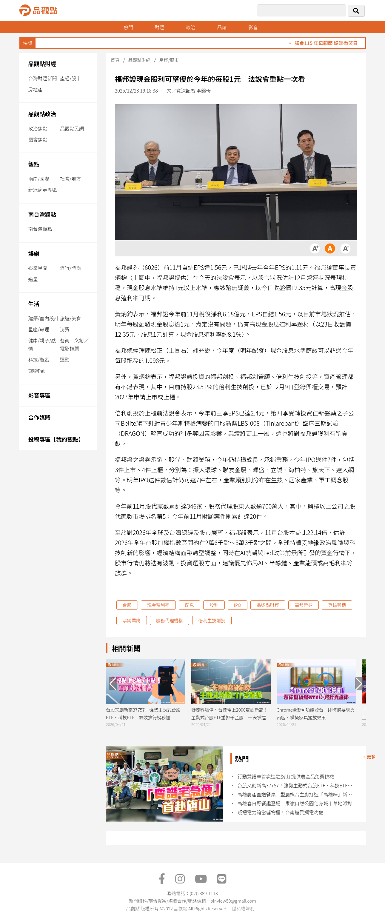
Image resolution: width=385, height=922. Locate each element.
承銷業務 (132, 620)
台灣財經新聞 (42, 78)
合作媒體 (39, 417)
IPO (237, 605)
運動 (65, 359)
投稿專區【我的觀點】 (56, 439)
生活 (33, 303)
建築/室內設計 (43, 318)
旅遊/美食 (70, 318)
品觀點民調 (72, 128)
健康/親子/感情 (42, 344)
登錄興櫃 (337, 605)
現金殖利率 (158, 605)
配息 (189, 605)
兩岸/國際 (38, 178)
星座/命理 (38, 329)
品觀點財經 (42, 63)
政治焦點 (37, 128)
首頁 (115, 60)
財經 (159, 27)
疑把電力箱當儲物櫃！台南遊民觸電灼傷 (281, 812)
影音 (253, 27)
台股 (127, 605)
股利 (214, 605)
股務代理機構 (169, 620)
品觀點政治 (42, 114)
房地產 (35, 89)
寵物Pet (36, 370)
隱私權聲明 (243, 908)
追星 (33, 279)
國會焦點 (37, 139)
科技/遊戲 (38, 359)
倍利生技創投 (211, 620)
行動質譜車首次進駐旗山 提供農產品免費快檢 (286, 776)
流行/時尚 (70, 267)
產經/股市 (70, 78)
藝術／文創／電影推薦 (74, 344)
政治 (190, 27)
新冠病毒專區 (42, 189)
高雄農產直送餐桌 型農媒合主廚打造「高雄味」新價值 (297, 794)
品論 (222, 27)
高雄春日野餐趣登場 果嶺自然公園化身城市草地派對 (295, 803)
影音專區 (39, 395)
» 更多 (369, 756)
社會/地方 (70, 178)
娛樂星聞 (37, 267)
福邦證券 (303, 605)
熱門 (128, 27)
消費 (65, 329)
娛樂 (33, 253)
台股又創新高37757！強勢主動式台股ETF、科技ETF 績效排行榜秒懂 (297, 785)
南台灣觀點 (42, 214)
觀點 (33, 164)
